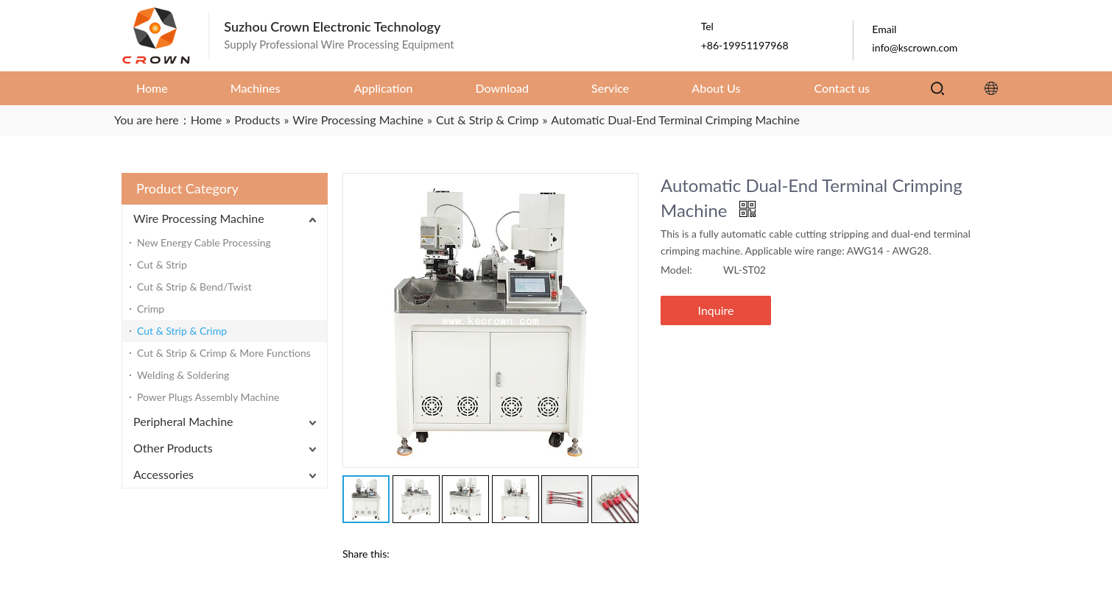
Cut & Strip (162, 264)
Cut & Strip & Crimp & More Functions (224, 353)
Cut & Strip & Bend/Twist (194, 286)
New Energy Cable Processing (204, 242)
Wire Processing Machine (198, 218)
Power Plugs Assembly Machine (208, 397)
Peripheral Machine (183, 421)
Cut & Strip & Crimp (182, 330)
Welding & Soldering (183, 375)
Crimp (150, 308)
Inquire (716, 310)
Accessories (163, 474)
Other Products (173, 448)
